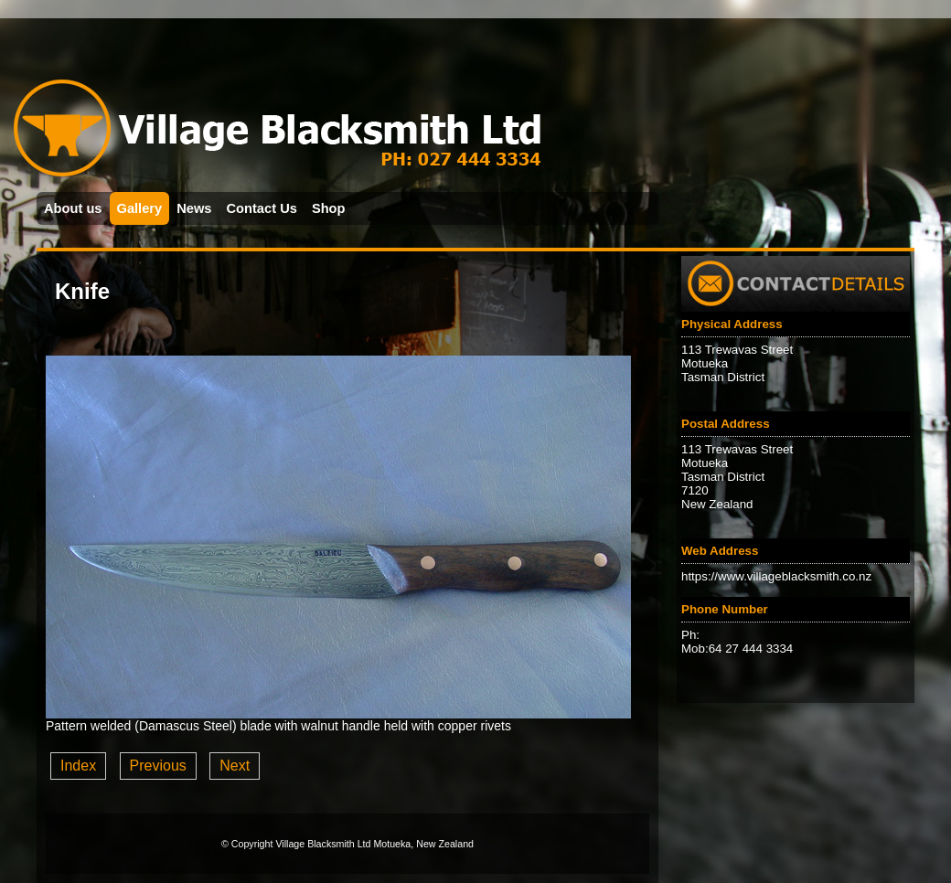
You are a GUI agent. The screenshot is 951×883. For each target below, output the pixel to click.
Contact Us (262, 208)
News (193, 208)
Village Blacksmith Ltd (322, 843)
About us (73, 208)
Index (78, 765)
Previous (158, 765)
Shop (329, 208)
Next (234, 765)
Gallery (140, 208)
